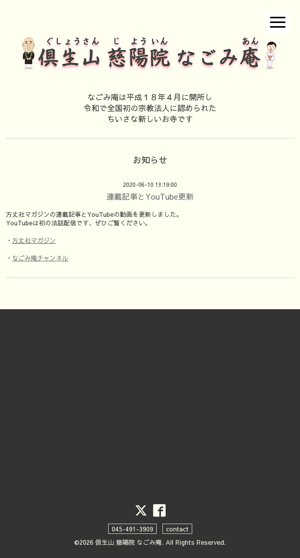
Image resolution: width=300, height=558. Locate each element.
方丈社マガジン (34, 240)
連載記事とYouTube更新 (150, 196)
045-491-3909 (132, 528)
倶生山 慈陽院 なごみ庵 (128, 542)
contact (177, 528)
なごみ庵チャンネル (40, 257)
